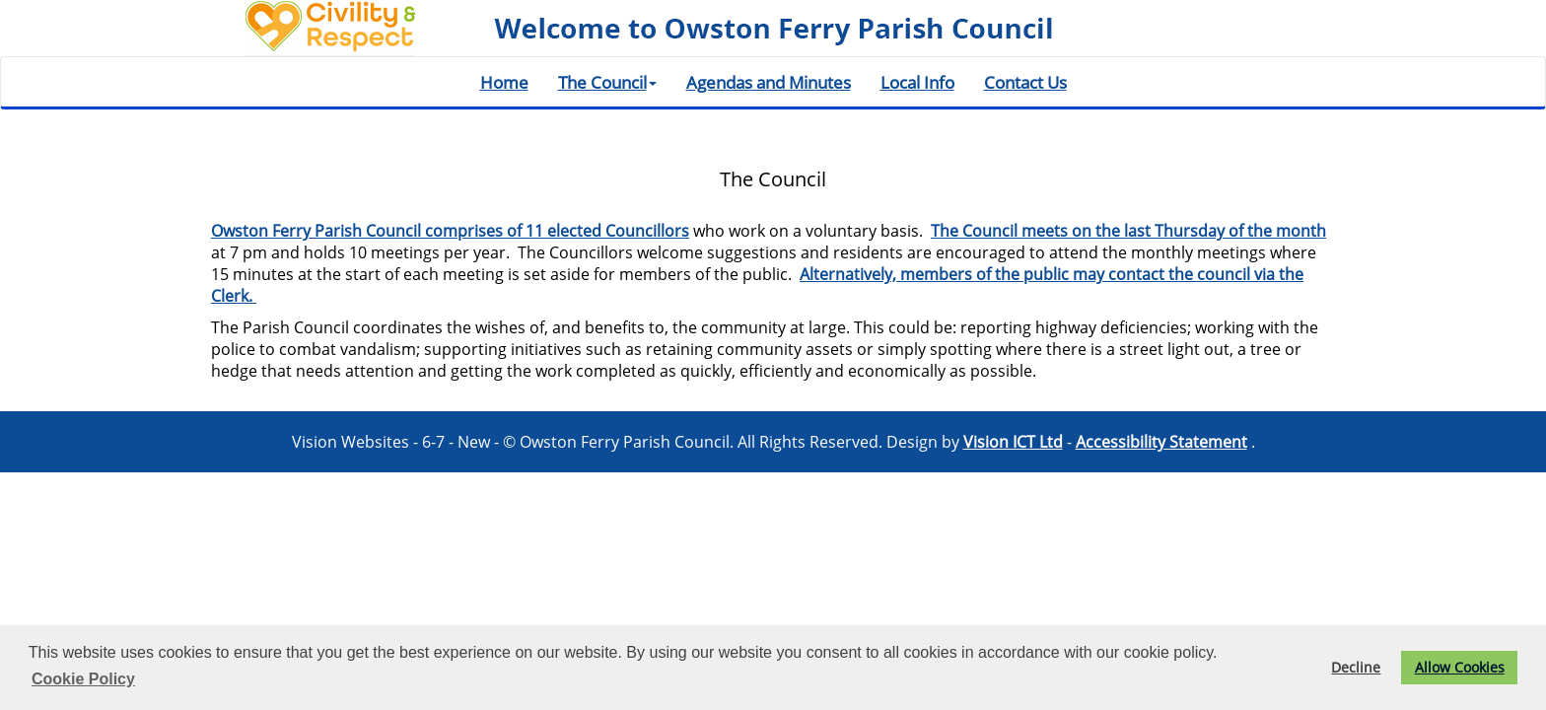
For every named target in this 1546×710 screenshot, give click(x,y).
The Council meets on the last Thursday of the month (1128, 231)
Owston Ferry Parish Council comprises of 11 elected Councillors (450, 231)
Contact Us (1025, 82)
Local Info (917, 82)
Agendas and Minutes (768, 82)
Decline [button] (1355, 667)
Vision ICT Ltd (1013, 442)
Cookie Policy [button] (83, 679)
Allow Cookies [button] (1460, 667)
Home (504, 82)
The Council (607, 82)
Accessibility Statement (1161, 442)
